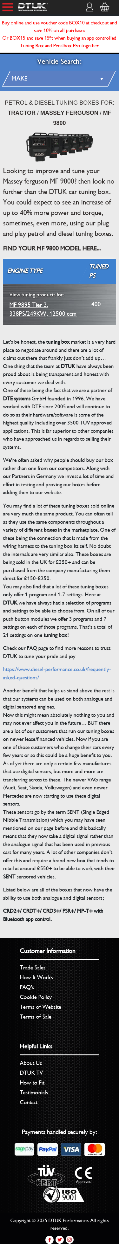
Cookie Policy (36, 997)
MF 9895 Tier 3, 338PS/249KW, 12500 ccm (43, 304)
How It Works (36, 977)
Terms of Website (40, 1006)
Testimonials (34, 1092)
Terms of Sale (35, 1016)
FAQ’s (27, 987)
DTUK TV (31, 1072)
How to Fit (32, 1082)
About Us (31, 1062)
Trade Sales (33, 967)
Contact (28, 1102)
